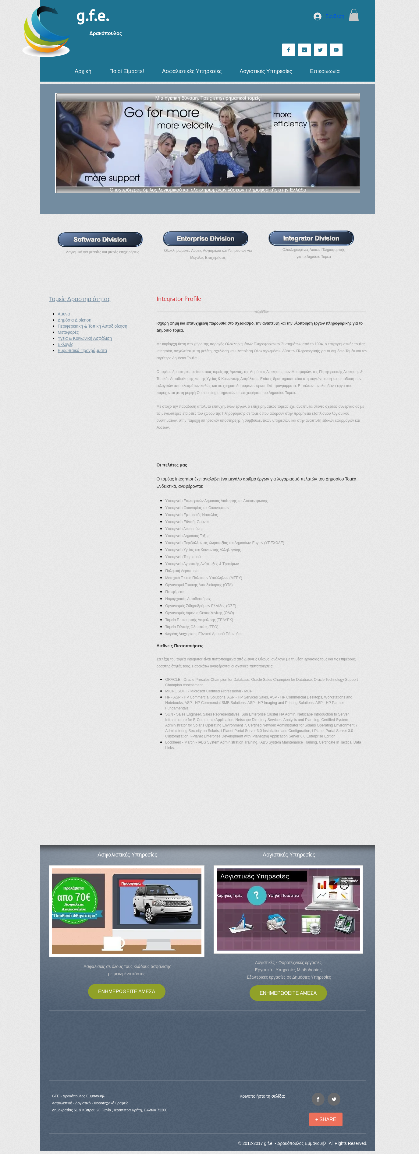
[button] (354, 15)
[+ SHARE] (326, 1119)
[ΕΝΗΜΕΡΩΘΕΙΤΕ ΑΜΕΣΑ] (126, 991)
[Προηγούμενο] (63, 143)
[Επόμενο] (351, 143)
